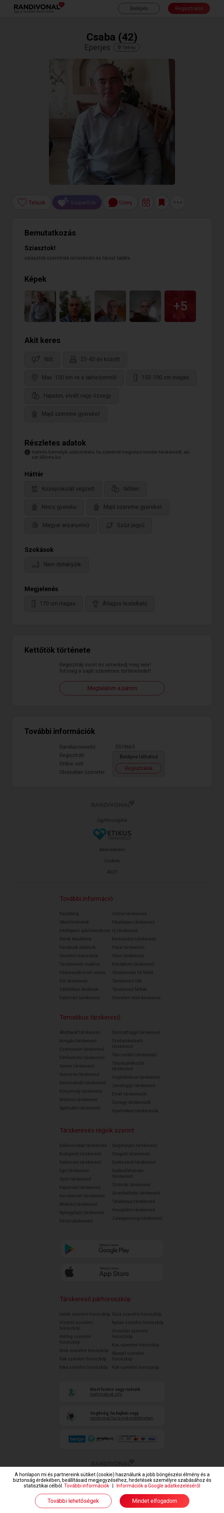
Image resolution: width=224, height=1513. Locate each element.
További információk (86, 1486)
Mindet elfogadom (154, 1501)
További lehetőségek (73, 1501)
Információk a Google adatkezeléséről (158, 1486)
